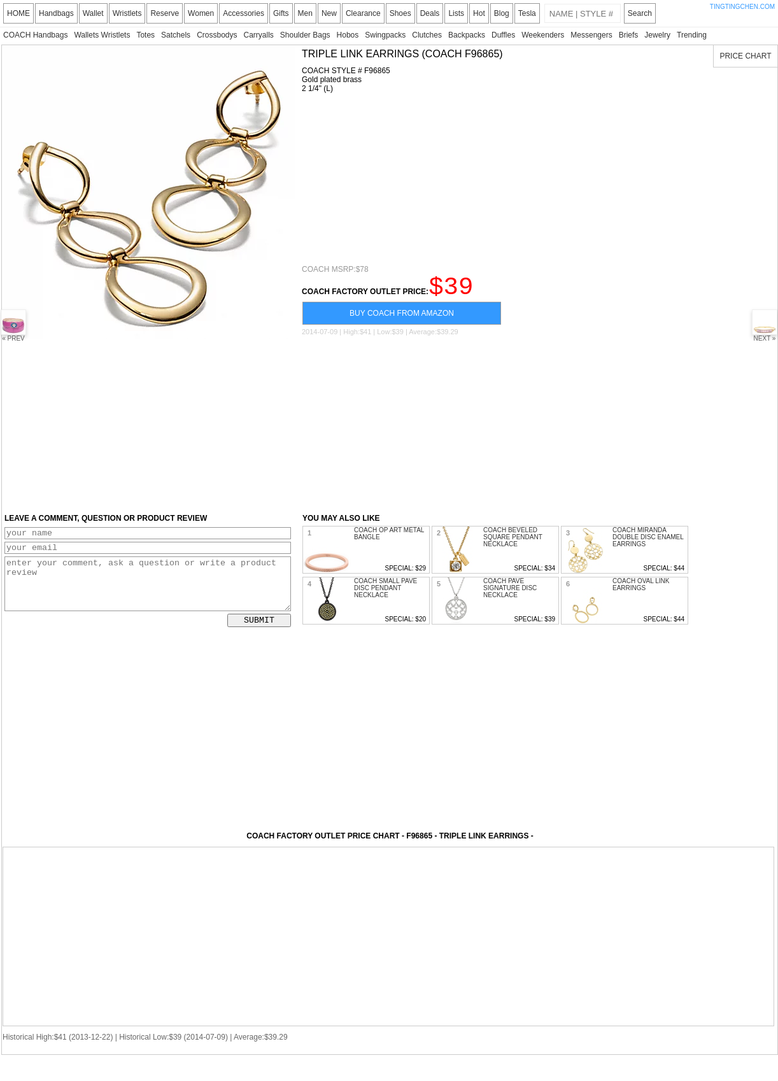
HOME (18, 13)
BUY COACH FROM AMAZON (402, 318)
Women (201, 13)
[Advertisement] (395, 178)
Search (640, 13)
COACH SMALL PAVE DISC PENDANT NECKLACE (385, 593)
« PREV (13, 325)
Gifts (281, 13)
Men (305, 13)
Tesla (527, 13)
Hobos (348, 35)
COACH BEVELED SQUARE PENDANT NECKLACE (512, 542)
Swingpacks (385, 35)
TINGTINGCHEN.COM (742, 6)
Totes (145, 35)
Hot (479, 13)
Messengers (591, 35)
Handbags (56, 13)
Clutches (427, 35)
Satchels (175, 35)
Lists (456, 13)
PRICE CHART (745, 56)
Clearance (363, 13)
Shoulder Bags (305, 35)
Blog (501, 13)
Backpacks (466, 35)
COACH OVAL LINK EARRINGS (640, 590)
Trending (692, 35)
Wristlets (127, 13)
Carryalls (258, 35)
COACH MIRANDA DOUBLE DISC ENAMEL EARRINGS (647, 542)
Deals (430, 13)
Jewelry (657, 35)
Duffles (503, 35)
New (329, 13)
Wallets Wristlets (102, 35)
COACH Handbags (35, 35)
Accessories (243, 13)
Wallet (93, 13)
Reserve (164, 13)
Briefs (629, 35)
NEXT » (764, 325)
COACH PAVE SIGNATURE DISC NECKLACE (510, 593)
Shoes (400, 13)
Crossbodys (217, 35)
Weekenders (542, 35)
